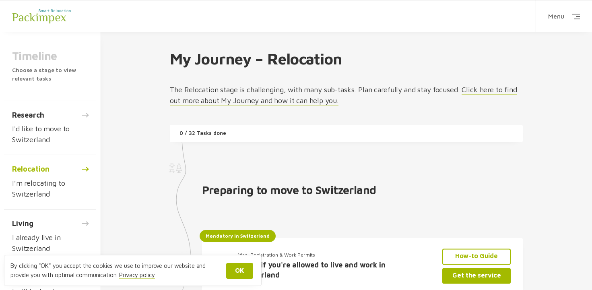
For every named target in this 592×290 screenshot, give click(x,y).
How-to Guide (476, 256)
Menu (564, 16)
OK (239, 270)
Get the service (476, 275)
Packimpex (41, 16)
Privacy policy (137, 274)
